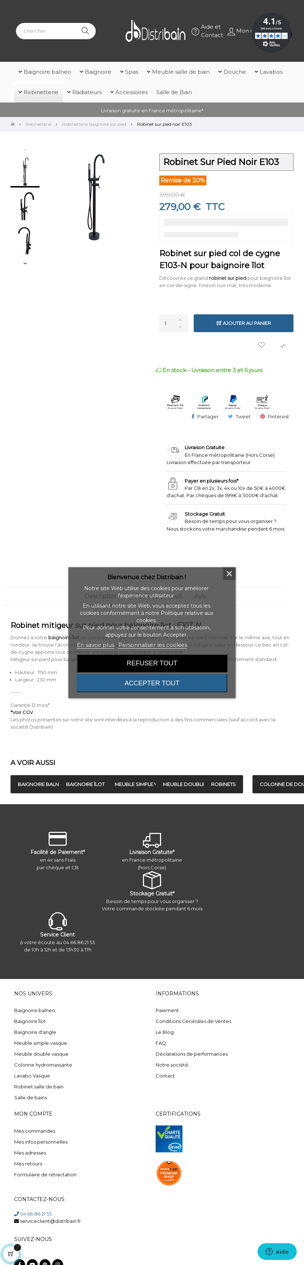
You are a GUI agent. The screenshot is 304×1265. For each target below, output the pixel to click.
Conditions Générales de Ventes (193, 1021)
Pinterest (278, 416)
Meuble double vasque (41, 1054)
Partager (207, 416)
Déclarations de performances (192, 1054)
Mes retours (28, 1164)
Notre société (172, 1065)
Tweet (243, 416)
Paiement (167, 1010)
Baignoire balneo (34, 1010)
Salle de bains (30, 1097)
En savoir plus (95, 644)
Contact (165, 1076)
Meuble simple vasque (40, 1043)
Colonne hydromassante (43, 1065)
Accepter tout (151, 683)
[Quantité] (173, 323)
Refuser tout (152, 663)
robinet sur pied (227, 278)
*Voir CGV (22, 712)
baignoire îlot (63, 637)
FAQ (161, 1043)
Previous (25, 149)
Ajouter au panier (244, 323)
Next (25, 263)
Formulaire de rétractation (45, 1174)
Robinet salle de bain (38, 1086)
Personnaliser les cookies (152, 644)
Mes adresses (30, 1153)
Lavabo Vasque (32, 1076)
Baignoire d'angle (35, 1032)
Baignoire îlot (30, 1021)
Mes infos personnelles (40, 1142)
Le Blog (165, 1032)
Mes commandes (34, 1131)
